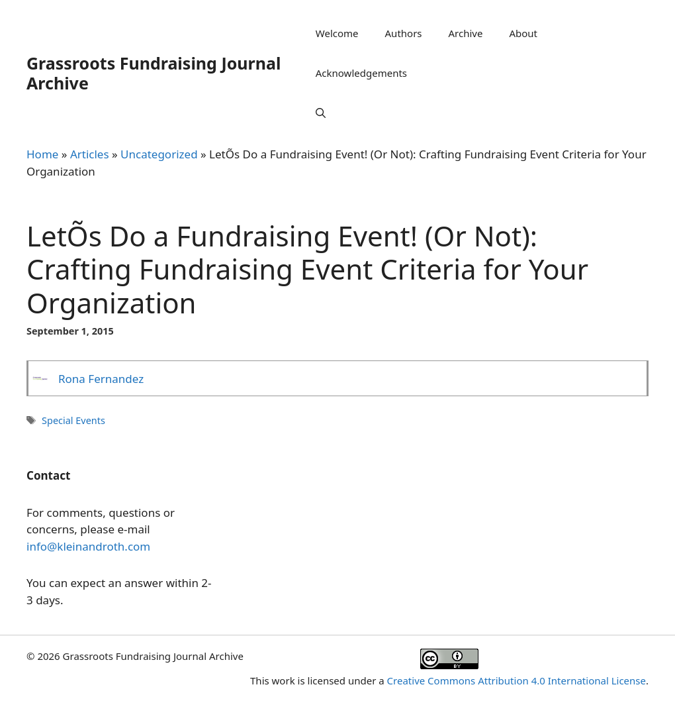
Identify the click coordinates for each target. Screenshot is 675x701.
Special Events (73, 420)
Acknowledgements (361, 73)
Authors (403, 33)
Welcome (337, 33)
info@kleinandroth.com (88, 546)
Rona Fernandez (101, 378)
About (523, 33)
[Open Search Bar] (320, 113)
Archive (466, 33)
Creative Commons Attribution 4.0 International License (516, 680)
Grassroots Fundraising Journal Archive (153, 73)
